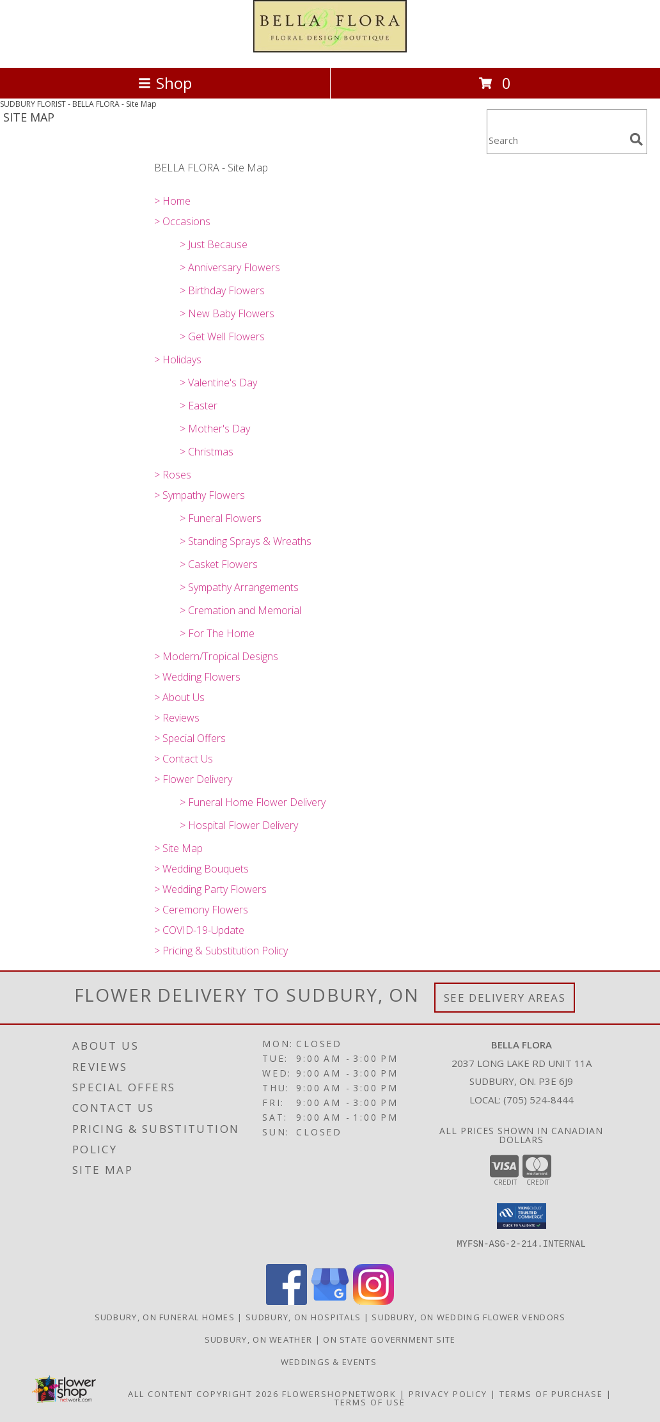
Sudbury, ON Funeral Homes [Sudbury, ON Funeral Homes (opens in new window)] (165, 1317)
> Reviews (177, 718)
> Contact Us (183, 759)
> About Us (179, 697)
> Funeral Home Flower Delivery (253, 802)
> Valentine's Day (218, 382)
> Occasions (182, 221)
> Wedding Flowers (197, 677)
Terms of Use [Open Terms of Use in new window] (369, 1402)
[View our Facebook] (286, 1301)
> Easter (198, 406)
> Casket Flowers (219, 564)
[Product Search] (555, 140)
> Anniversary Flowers (230, 267)
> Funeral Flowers (221, 518)
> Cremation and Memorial (240, 610)
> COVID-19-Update (199, 930)
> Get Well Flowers (222, 336)
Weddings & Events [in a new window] (330, 1362)
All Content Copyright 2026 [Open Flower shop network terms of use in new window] (203, 1394)
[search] (636, 139)
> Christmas (206, 452)
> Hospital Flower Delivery (239, 825)
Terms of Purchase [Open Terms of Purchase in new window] (551, 1394)
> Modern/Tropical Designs (216, 656)
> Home (172, 201)
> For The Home (217, 633)
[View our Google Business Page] (330, 1301)
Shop (165, 82)
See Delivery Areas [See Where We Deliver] (505, 997)
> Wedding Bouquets (201, 869)
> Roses (172, 475)
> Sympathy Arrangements (239, 587)
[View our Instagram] (373, 1301)
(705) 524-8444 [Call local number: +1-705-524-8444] (538, 1099)
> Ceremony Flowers (201, 910)
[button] (521, 1216)
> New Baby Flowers (227, 313)
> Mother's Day (215, 429)
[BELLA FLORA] (330, 49)
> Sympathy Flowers (199, 495)
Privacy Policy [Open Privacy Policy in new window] (448, 1394)
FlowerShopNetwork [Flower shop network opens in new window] (339, 1394)
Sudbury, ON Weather (259, 1339)
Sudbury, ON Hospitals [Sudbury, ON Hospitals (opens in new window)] (303, 1317)
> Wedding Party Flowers (210, 889)
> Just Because (214, 244)
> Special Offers (190, 738)
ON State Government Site (389, 1339)
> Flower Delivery (193, 779)
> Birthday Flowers (222, 290)
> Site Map (178, 848)
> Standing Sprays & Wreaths (245, 541)
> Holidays (177, 359)
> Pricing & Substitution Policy (221, 951)
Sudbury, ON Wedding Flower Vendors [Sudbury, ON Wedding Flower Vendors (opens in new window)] (468, 1317)
